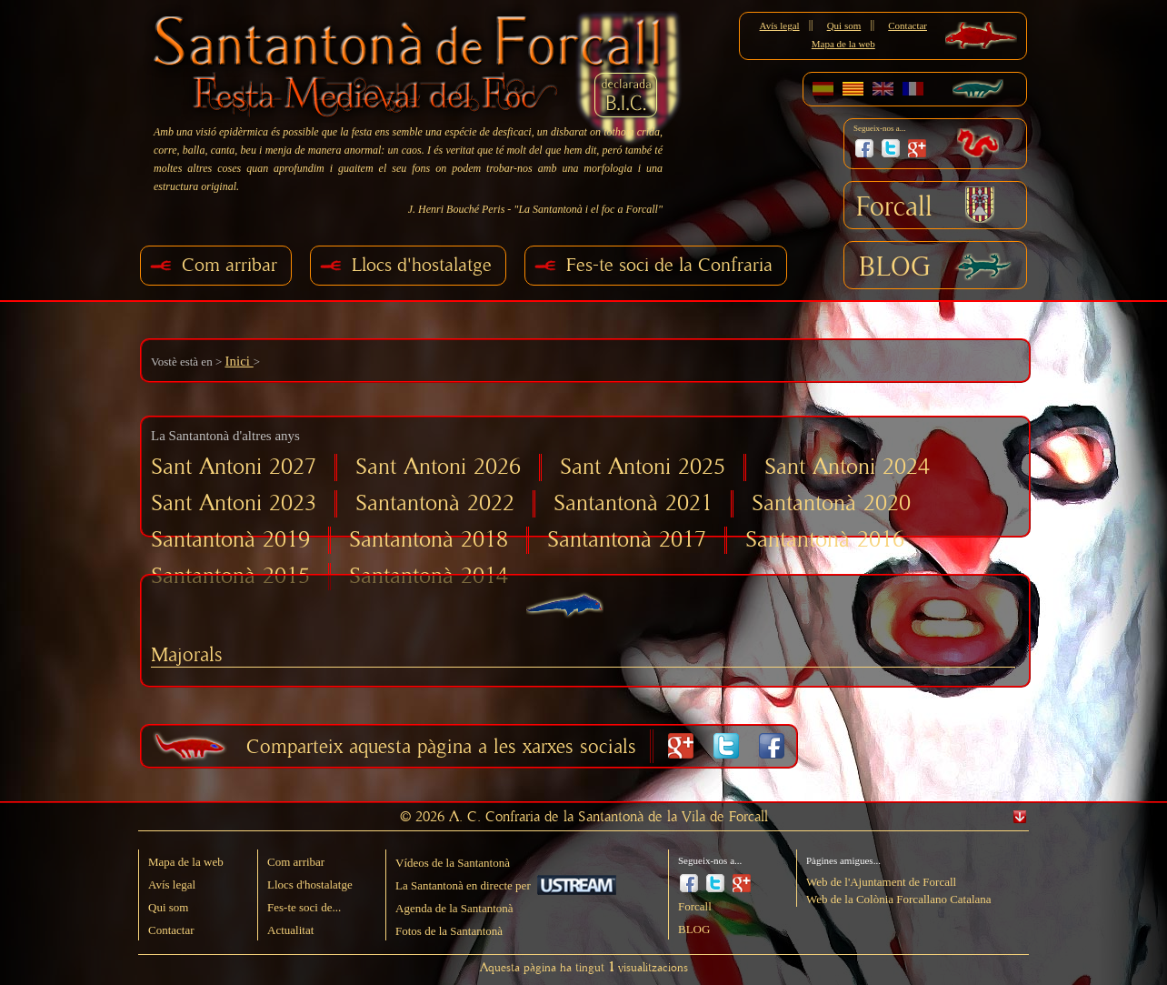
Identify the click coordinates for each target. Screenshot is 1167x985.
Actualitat (290, 930)
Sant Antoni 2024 (847, 467)
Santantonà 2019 (230, 539)
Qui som (844, 25)
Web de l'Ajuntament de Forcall (881, 882)
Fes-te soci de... (304, 907)
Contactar (907, 25)
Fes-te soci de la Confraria (669, 265)
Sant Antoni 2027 (233, 467)
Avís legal (780, 25)
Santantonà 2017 (626, 539)
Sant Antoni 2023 (233, 503)
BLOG (895, 267)
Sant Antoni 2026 (438, 467)
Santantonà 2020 (831, 503)
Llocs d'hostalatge (422, 265)
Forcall (894, 207)
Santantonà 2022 (434, 503)
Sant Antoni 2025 (642, 467)
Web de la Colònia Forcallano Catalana (899, 899)
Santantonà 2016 (824, 539)
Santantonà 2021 (633, 503)
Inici (238, 361)
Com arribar (229, 265)
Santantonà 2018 (428, 539)
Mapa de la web (843, 43)
